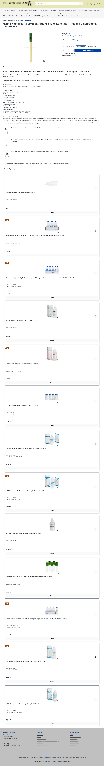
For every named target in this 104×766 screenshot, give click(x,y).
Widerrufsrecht (74, 743)
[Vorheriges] (3, 449)
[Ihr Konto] (91, 3)
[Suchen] (81, 3)
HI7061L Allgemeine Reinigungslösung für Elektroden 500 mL (25, 661)
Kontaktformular (41, 739)
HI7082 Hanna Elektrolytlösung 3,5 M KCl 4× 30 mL (22, 405)
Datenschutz (73, 739)
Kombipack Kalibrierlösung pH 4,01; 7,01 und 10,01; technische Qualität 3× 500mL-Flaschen (35, 235)
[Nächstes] (101, 449)
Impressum (40, 735)
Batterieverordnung (75, 737)
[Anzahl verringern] (63, 50)
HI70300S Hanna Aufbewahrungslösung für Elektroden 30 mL (26, 533)
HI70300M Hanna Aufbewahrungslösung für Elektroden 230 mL (26, 448)
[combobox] (57, 3)
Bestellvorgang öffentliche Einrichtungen (48, 741)
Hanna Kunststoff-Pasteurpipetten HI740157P (20, 192)
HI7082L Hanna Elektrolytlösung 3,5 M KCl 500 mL (22, 363)
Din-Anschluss (92, 46)
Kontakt (39, 737)
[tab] (6, 67)
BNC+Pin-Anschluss (68, 46)
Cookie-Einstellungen (42, 745)
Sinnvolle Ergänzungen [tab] (10, 169)
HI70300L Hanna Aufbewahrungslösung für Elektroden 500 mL (26, 491)
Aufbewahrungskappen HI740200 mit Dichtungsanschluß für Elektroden (29, 576)
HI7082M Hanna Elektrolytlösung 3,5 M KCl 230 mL (22, 320)
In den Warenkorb (88, 50)
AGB (71, 735)
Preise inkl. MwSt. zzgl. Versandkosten (72, 36)
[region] (30, 47)
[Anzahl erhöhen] (73, 50)
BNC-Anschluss (81, 46)
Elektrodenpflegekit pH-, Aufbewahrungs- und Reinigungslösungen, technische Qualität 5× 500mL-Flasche (40, 278)
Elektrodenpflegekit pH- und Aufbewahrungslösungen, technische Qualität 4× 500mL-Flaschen (36, 618)
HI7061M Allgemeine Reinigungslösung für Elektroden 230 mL (25, 704)
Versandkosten (74, 741)
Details (52, 212)
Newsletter (40, 743)
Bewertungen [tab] (15, 66)
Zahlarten (73, 745)
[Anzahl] (68, 50)
